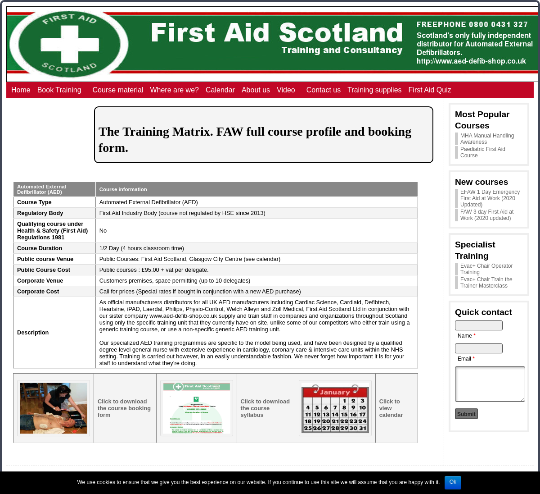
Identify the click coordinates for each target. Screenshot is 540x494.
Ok (453, 482)
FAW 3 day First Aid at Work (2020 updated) (486, 215)
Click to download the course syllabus (265, 408)
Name (467, 336)
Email (466, 359)
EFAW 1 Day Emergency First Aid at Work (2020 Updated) (490, 198)
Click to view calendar (391, 408)
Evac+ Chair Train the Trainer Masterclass (486, 282)
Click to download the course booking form (124, 408)
